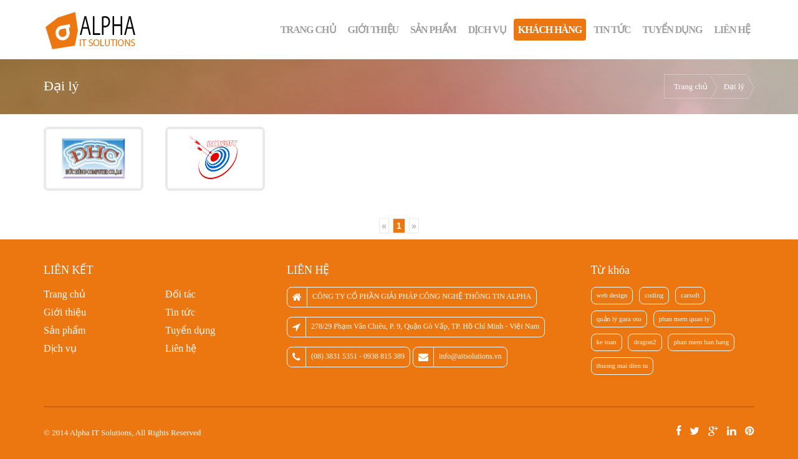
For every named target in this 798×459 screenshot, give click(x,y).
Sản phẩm (433, 29)
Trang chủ (308, 29)
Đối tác (180, 294)
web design (612, 295)
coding (654, 295)
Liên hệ (732, 29)
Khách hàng (550, 29)
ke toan (607, 341)
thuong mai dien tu (622, 365)
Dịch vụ (487, 29)
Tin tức (612, 29)
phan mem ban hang (701, 341)
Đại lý (734, 86)
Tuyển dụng (673, 29)
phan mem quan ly (684, 318)
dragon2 (644, 341)
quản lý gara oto (619, 318)
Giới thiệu (373, 29)
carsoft (690, 295)
